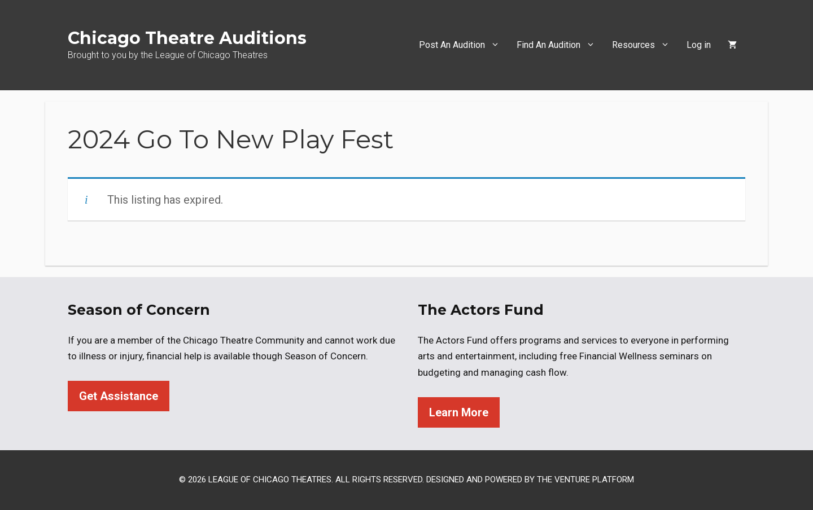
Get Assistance (118, 396)
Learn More (458, 412)
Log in (699, 44)
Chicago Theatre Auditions (187, 38)
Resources (645, 45)
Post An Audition (463, 45)
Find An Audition (560, 45)
